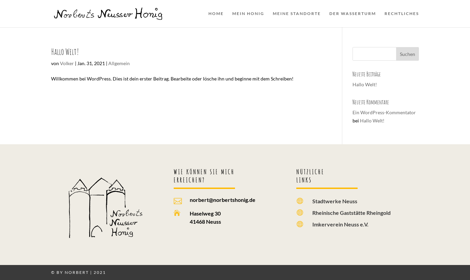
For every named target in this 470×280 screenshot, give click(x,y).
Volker (67, 63)
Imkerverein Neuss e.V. (340, 224)
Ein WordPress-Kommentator (384, 112)
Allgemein (119, 63)
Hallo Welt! (65, 51)
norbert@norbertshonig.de (222, 199)
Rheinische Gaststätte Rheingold (351, 212)
